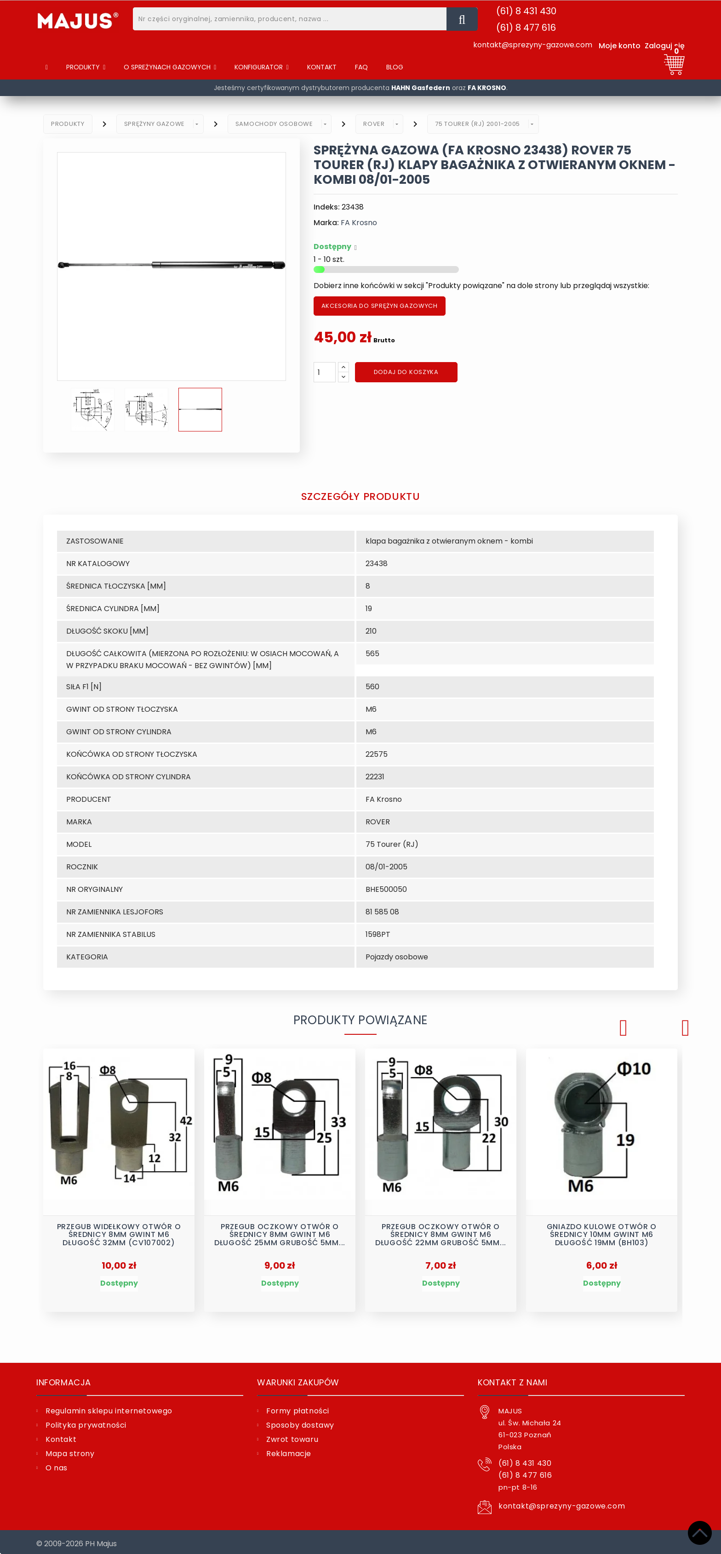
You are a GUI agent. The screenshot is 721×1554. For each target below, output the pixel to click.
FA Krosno (359, 222)
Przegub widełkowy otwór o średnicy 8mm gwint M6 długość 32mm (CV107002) (119, 1231)
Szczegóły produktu (360, 496)
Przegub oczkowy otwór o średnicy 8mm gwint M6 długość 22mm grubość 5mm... (440, 1231)
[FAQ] (361, 67)
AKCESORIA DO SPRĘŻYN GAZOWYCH (379, 305)
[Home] (46, 67)
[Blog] (394, 67)
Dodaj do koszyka (406, 372)
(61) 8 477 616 (526, 27)
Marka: (326, 222)
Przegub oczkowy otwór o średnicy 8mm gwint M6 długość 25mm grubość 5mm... (279, 1231)
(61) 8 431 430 (526, 11)
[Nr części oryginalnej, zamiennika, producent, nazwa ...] (462, 19)
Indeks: (327, 207)
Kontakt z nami (512, 1378)
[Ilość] (325, 372)
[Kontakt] (322, 67)
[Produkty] (85, 67)
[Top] (700, 1533)
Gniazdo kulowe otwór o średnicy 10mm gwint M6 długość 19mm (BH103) (602, 1231)
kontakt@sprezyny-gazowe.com (532, 45)
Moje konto (620, 45)
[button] (169, 67)
